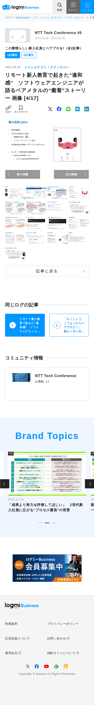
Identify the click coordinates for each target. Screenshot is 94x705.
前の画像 (22, 174)
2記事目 (28, 55)
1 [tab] (40, 522)
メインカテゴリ (52, 17)
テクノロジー (76, 17)
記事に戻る (47, 271)
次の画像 (71, 174)
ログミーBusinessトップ (21, 17)
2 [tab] (47, 522)
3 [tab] (54, 522)
